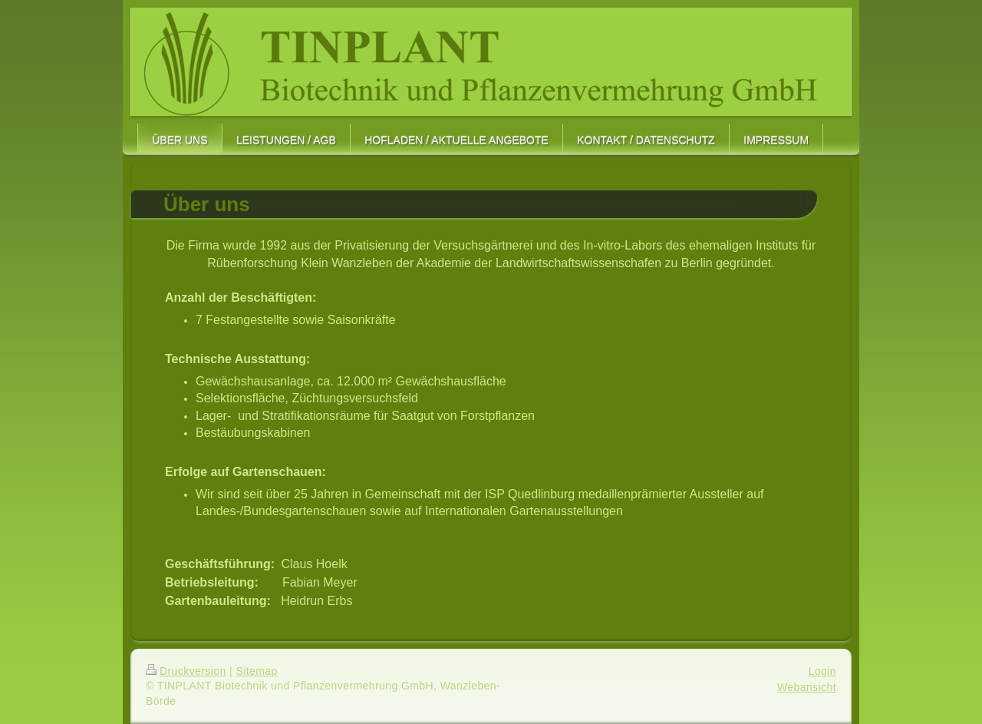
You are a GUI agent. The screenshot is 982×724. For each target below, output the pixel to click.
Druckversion (186, 671)
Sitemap (256, 671)
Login (822, 671)
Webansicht (806, 687)
